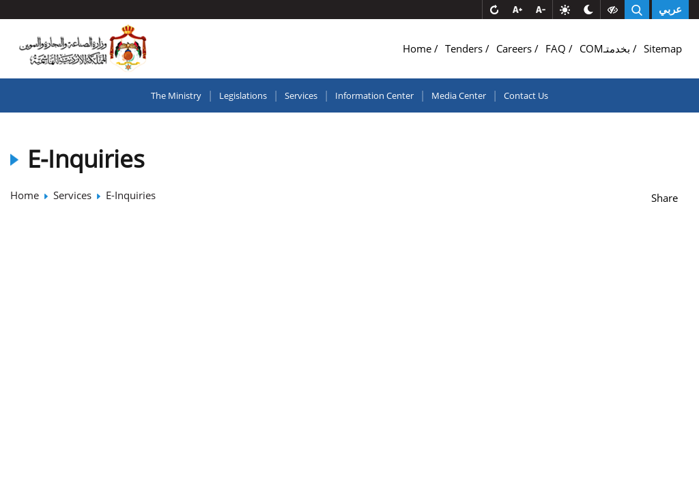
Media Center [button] (458, 95)
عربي (670, 9)
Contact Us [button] (526, 95)
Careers (515, 48)
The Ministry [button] (176, 95)
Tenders (465, 48)
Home (418, 48)
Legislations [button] (243, 95)
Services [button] (301, 95)
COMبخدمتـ (606, 48)
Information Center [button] (374, 95)
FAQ (557, 48)
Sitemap (663, 48)
